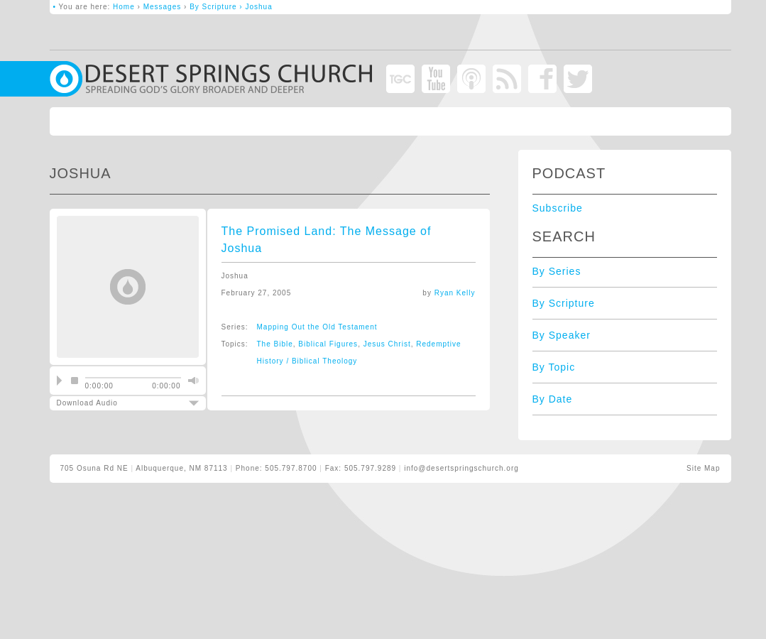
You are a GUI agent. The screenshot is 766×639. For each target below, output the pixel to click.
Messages (162, 7)
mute (192, 380)
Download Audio (116, 403)
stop (74, 380)
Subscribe (557, 208)
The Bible (275, 344)
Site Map (703, 468)
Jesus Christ (387, 344)
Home (124, 7)
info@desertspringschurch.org (461, 468)
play (59, 380)
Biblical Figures (328, 344)
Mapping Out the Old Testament (317, 327)
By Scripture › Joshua (231, 7)
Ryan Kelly (455, 293)
